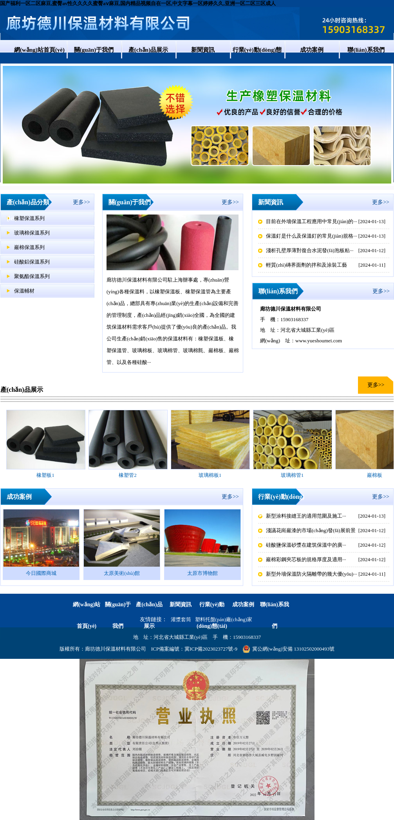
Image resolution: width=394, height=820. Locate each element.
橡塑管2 (128, 475)
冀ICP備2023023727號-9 (210, 649)
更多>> (81, 202)
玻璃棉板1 (210, 475)
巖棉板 (374, 475)
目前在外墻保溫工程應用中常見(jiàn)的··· (311, 221)
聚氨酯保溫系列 (32, 276)
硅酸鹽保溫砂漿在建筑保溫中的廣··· (306, 545)
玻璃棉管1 (292, 475)
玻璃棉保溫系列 (32, 233)
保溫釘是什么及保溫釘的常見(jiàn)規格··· (311, 236)
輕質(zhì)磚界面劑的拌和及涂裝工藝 (306, 265)
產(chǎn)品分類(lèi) (28, 210)
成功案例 (312, 50)
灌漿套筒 (181, 619)
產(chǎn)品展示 (148, 50)
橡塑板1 (45, 475)
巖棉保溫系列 (29, 247)
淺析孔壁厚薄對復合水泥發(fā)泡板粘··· (310, 250)
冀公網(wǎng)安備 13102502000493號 (288, 649)
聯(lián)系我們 (365, 50)
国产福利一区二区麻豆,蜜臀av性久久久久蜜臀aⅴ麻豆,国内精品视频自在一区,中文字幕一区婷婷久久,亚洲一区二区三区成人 (138, 3)
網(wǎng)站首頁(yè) (39, 50)
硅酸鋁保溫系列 (32, 262)
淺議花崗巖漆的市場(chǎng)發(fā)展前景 (311, 530)
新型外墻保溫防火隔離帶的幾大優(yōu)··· (311, 574)
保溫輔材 (24, 291)
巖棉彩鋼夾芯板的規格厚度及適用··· (306, 559)
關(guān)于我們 (94, 50)
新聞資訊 (203, 50)
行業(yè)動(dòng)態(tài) (257, 60)
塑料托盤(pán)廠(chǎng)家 (223, 619)
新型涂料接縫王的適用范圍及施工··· (306, 516)
